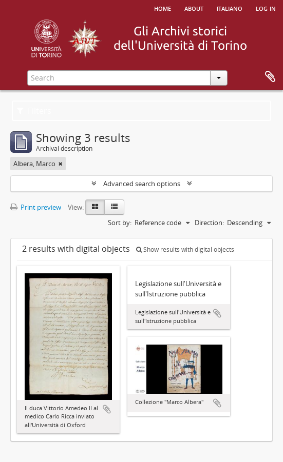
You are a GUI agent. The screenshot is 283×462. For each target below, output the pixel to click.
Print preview (35, 207)
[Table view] (114, 207)
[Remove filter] (61, 163)
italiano (229, 7)
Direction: (209, 222)
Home (162, 7)
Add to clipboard (107, 409)
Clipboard (270, 77)
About (193, 7)
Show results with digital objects (185, 249)
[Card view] (95, 207)
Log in (266, 7)
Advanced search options (142, 183)
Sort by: (119, 222)
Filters (34, 110)
